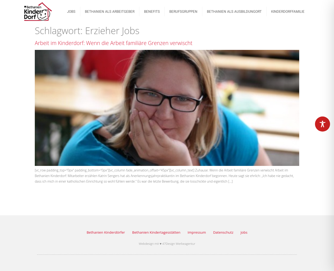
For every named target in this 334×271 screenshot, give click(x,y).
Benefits (152, 12)
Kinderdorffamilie (288, 12)
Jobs (244, 232)
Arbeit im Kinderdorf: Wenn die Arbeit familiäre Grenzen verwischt (113, 43)
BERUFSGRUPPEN (183, 12)
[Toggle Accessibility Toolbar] (323, 124)
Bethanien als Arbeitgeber (110, 12)
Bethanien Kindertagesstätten (156, 232)
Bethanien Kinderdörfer (106, 232)
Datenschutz (223, 232)
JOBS (71, 12)
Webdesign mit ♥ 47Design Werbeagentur (167, 244)
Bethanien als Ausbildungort (234, 12)
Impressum (197, 232)
